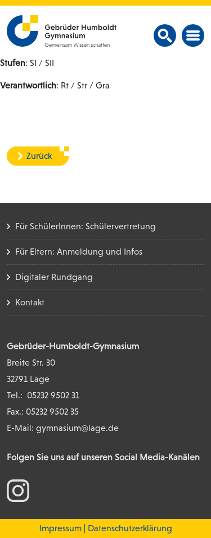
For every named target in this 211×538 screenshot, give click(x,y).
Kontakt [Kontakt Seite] (29, 302)
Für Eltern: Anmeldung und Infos (78, 251)
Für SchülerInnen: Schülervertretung (85, 226)
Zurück (39, 156)
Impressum (60, 528)
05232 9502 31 (53, 395)
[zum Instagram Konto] (18, 490)
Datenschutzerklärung (130, 528)
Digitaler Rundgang (54, 277)
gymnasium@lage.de (77, 428)
